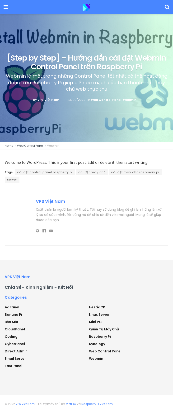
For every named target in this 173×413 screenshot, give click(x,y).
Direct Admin (16, 351)
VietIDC (71, 404)
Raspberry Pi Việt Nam (97, 404)
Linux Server (99, 314)
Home (9, 146)
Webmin (129, 100)
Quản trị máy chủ (104, 329)
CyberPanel (15, 344)
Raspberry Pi (100, 336)
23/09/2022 (76, 100)
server (12, 180)
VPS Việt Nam (48, 100)
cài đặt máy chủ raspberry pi (135, 172)
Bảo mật (12, 322)
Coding (11, 336)
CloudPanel (15, 329)
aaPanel (12, 307)
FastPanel (13, 366)
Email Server (15, 358)
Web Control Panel (106, 100)
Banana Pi (13, 314)
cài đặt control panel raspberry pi (45, 172)
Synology (97, 344)
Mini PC (95, 322)
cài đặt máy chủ (92, 172)
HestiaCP (97, 307)
